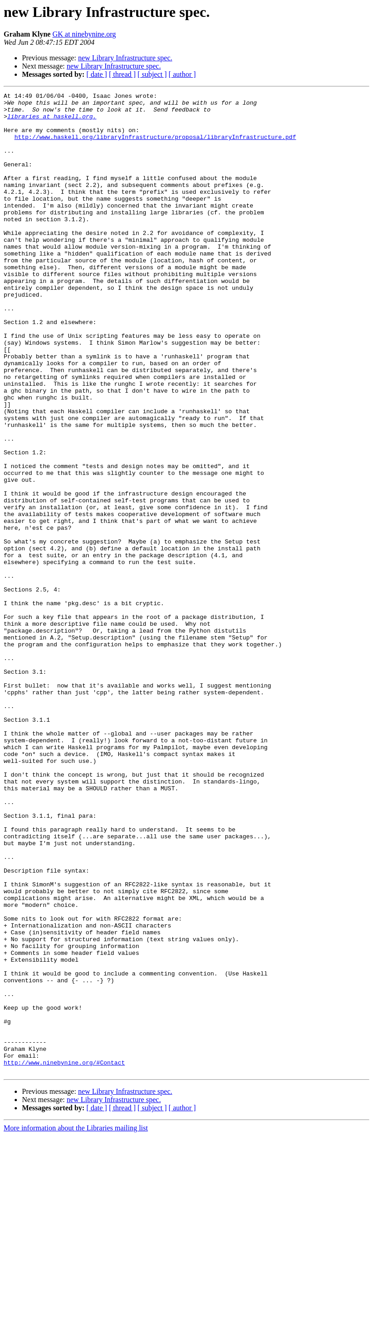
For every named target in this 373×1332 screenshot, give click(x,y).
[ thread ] (122, 74)
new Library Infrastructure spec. (125, 58)
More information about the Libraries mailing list (76, 1324)
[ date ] (96, 74)
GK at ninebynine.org (84, 34)
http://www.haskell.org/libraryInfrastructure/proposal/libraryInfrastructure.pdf (155, 146)
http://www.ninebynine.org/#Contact (64, 1257)
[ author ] (182, 74)
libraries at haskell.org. (51, 121)
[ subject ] (152, 74)
